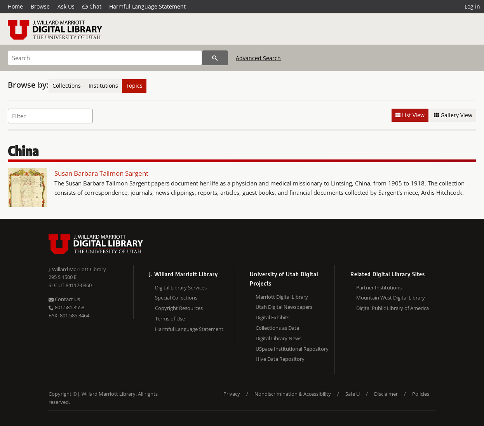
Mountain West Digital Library (390, 297)
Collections (66, 85)
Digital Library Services (181, 287)
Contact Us (64, 299)
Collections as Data (277, 327)
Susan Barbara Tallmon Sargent (101, 173)
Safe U (352, 393)
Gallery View (453, 115)
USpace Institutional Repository (292, 348)
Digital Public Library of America (392, 308)
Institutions (103, 85)
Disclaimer (386, 393)
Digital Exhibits (272, 317)
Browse (40, 6)
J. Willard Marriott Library (77, 269)
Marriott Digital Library (282, 296)
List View (410, 115)
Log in (472, 6)
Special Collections (176, 297)
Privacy (231, 393)
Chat (91, 6)
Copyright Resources (179, 308)
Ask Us (66, 6)
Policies (420, 393)
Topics (134, 85)
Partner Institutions (379, 287)
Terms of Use (170, 318)
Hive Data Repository (280, 358)
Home (15, 6)
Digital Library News (278, 338)
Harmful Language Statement (147, 6)
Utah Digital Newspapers (284, 306)
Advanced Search (258, 58)
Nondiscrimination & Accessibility (292, 393)
